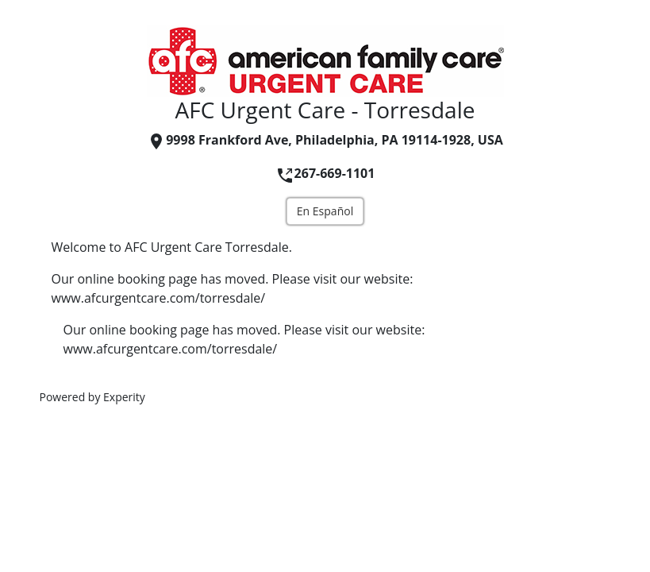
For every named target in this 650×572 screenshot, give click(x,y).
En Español (325, 210)
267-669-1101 (325, 173)
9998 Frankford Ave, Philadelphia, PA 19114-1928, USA (325, 140)
